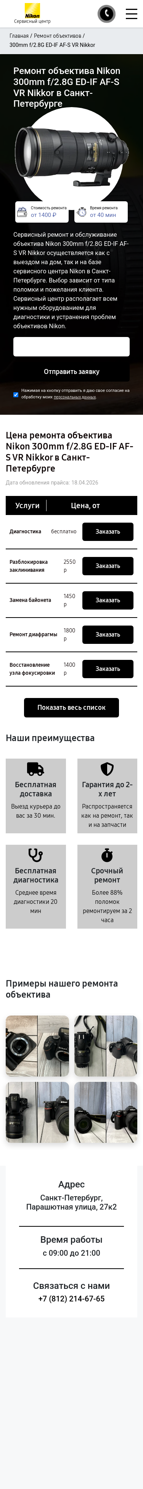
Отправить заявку (72, 371)
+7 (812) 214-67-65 (72, 1298)
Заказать (108, 531)
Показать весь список (71, 707)
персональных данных (75, 397)
